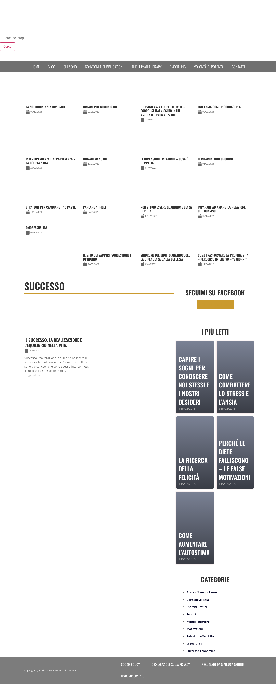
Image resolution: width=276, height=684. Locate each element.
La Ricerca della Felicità (193, 468)
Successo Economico (201, 651)
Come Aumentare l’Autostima (194, 544)
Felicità (191, 614)
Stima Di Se (194, 644)
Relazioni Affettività (200, 636)
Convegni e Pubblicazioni (104, 66)
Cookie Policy (130, 664)
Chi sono (70, 66)
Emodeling (178, 66)
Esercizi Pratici (197, 607)
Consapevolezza (198, 600)
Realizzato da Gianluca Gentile (223, 664)
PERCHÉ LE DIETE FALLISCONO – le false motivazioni (234, 460)
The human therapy (147, 66)
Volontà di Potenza (209, 66)
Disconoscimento (133, 676)
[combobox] (138, 38)
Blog (51, 66)
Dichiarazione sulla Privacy (171, 664)
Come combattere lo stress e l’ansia (234, 389)
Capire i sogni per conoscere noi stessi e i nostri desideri (194, 380)
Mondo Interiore (198, 622)
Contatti (238, 66)
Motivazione (195, 629)
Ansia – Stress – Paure (202, 592)
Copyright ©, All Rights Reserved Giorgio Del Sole (50, 670)
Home (35, 66)
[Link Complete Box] (52, 231)
